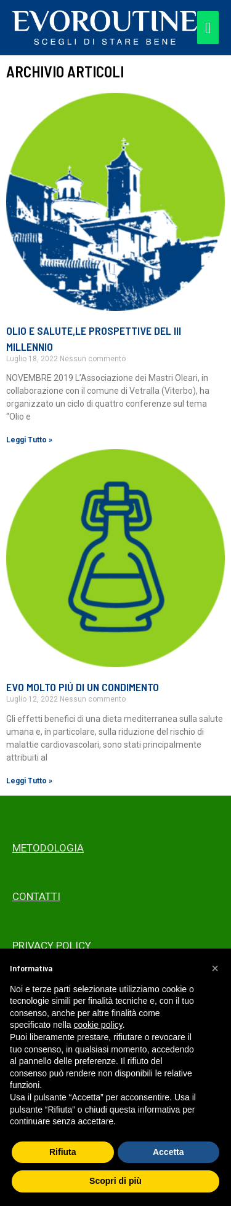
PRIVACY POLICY (51, 945)
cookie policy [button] (98, 1025)
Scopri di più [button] (115, 1181)
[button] (215, 968)
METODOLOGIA (48, 848)
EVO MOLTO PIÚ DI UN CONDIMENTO (82, 687)
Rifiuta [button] (62, 1152)
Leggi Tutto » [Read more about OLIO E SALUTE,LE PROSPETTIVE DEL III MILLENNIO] (29, 440)
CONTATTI (36, 896)
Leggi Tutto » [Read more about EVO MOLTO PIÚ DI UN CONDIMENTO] (29, 781)
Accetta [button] (168, 1152)
